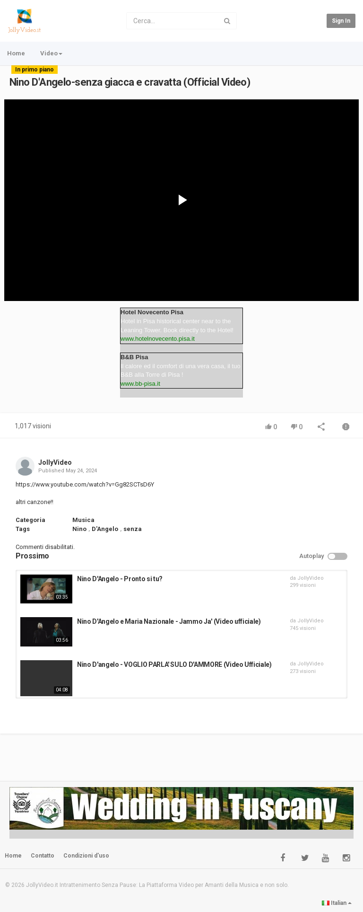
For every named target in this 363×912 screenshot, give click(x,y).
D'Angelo (105, 528)
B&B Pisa (134, 357)
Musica (83, 519)
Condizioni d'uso (86, 855)
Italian (337, 903)
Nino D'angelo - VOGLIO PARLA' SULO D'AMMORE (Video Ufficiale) (174, 664)
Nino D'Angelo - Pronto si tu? (120, 579)
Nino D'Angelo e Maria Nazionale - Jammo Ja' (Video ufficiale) (169, 621)
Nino (79, 528)
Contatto (42, 855)
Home (16, 53)
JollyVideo (55, 462)
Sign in (341, 21)
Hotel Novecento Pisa (152, 312)
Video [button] (51, 53)
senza (132, 528)
